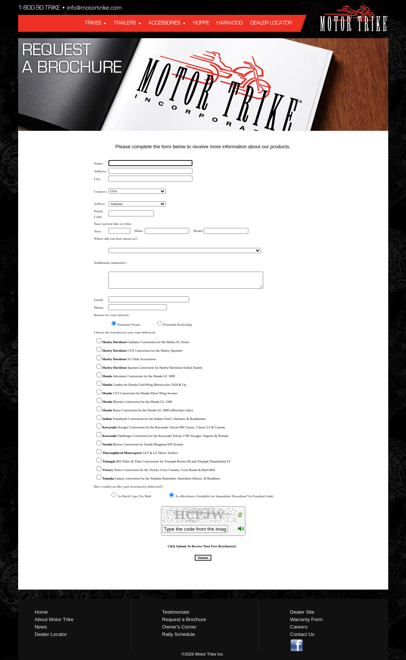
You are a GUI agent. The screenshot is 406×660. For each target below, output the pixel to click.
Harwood (230, 23)
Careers (299, 627)
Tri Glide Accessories (129, 359)
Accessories (164, 23)
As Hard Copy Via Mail (134, 496)
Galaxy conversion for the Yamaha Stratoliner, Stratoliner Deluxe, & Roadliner (161, 478)
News (41, 627)
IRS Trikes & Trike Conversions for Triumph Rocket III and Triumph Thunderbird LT (167, 461)
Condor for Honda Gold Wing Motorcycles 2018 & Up (144, 385)
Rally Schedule (178, 634)
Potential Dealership (177, 324)
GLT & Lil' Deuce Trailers (140, 453)
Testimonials (175, 612)
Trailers (125, 23)
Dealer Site (302, 612)
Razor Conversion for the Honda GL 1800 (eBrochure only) (148, 410)
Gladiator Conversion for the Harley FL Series (146, 342)
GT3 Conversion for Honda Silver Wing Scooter (140, 393)
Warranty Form (306, 619)
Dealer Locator (271, 23)
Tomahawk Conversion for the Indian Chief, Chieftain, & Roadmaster (154, 419)
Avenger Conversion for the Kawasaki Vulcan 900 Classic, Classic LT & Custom (164, 427)
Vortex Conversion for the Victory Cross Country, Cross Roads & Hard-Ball (159, 470)
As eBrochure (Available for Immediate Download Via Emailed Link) (224, 496)
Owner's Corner (179, 627)
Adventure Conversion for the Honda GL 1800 (139, 376)
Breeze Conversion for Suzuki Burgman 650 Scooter (143, 444)
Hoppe (201, 23)
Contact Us (302, 634)
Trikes (93, 23)
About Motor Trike (54, 619)
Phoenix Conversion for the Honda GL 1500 (137, 402)
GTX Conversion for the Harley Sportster (143, 350)
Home (41, 612)
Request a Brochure (184, 619)
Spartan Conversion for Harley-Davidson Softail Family (152, 367)
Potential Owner (129, 324)
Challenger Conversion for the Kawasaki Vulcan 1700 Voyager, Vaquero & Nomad (165, 436)
